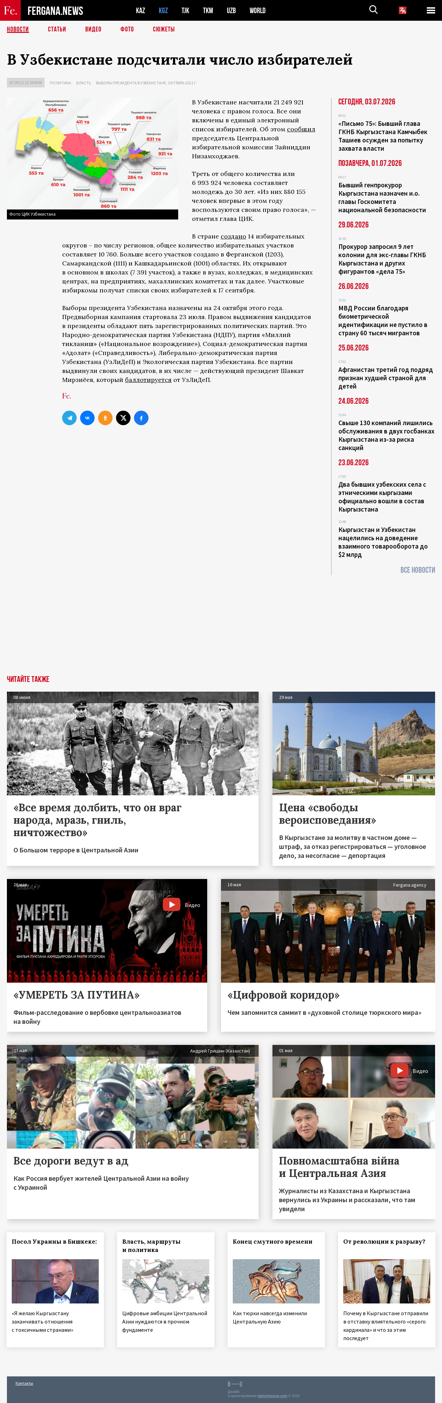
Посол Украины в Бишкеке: (54, 1241)
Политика (60, 82)
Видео (93, 29)
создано (233, 236)
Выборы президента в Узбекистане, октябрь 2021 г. (146, 82)
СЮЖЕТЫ (164, 29)
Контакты (24, 1382)
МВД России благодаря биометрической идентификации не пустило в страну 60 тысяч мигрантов (382, 320)
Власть (83, 82)
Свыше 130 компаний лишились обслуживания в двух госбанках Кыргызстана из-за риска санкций (386, 435)
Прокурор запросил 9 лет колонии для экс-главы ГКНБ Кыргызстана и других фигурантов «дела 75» (382, 258)
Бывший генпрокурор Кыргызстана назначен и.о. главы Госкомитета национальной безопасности (382, 197)
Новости (18, 29)
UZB (231, 10)
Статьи (57, 29)
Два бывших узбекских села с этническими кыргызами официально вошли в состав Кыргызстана (382, 496)
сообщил (301, 129)
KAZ (140, 10)
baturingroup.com (272, 1395)
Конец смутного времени (273, 1241)
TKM (208, 10)
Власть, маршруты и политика (152, 1246)
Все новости (418, 570)
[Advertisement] (221, 623)
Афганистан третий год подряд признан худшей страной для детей (385, 377)
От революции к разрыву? (385, 1241)
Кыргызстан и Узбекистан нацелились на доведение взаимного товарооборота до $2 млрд (383, 542)
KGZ (163, 10)
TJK (185, 10)
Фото (127, 29)
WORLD (258, 10)
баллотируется (148, 380)
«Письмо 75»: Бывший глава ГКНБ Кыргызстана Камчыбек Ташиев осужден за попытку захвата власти (382, 135)
